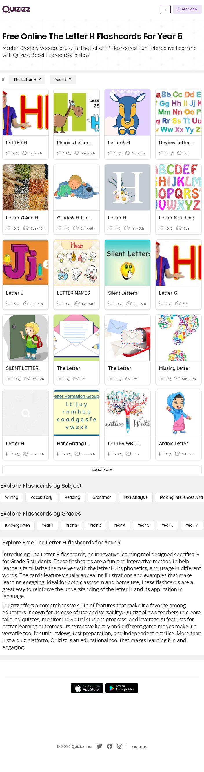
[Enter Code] (187, 9)
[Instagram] (119, 746)
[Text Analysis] (136, 497)
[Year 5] (63, 79)
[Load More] (102, 469)
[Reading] (72, 497)
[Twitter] (99, 746)
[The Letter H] (27, 79)
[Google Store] (121, 688)
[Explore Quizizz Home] (16, 9)
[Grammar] (102, 497)
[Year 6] (167, 525)
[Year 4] (119, 525)
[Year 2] (71, 525)
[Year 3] (95, 525)
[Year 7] (192, 525)
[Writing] (11, 497)
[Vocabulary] (41, 497)
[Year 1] (47, 525)
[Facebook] (109, 746)
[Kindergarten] (17, 525)
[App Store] (87, 688)
